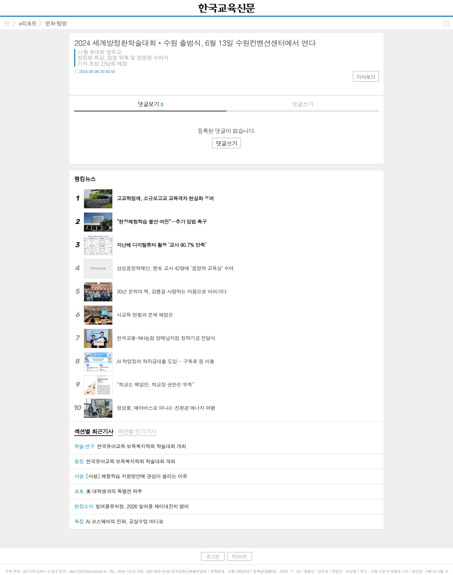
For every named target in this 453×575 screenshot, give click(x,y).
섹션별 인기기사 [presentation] (136, 431)
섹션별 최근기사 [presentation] (93, 431)
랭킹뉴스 (85, 179)
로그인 (212, 556)
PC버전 (239, 556)
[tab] (93, 432)
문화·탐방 (56, 23)
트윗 (92, 84)
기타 (117, 84)
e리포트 (27, 23)
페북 (79, 84)
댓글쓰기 (302, 104)
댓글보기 (150, 104)
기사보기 (365, 77)
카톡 (104, 84)
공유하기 (446, 23)
